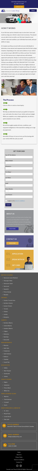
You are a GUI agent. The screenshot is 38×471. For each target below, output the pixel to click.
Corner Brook (7, 416)
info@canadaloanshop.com (19, 1)
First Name (8, 172)
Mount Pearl (7, 413)
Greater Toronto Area (9, 300)
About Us (19, 454)
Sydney (6, 376)
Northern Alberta (8, 323)
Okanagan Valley (8, 280)
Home (19, 452)
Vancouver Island (8, 283)
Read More (12, 228)
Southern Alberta (8, 328)
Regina (5, 382)
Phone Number (9, 189)
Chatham (6, 359)
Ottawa (6, 311)
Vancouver (6, 286)
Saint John (6, 348)
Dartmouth (7, 373)
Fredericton (7, 351)
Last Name (8, 177)
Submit (8, 204)
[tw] (21, 466)
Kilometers (8, 166)
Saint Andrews (7, 353)
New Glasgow (7, 370)
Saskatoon (6, 385)
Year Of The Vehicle (10, 155)
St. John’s (6, 410)
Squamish (6, 289)
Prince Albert (7, 388)
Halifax (6, 368)
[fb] (17, 466)
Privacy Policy (19, 457)
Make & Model (9, 160)
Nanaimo (6, 294)
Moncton (6, 345)
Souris (5, 405)
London (6, 314)
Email (7, 183)
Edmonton (6, 334)
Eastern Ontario (8, 306)
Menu (33, 10)
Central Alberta (8, 325)
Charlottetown (8, 399)
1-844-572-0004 (19, 3)
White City (6, 390)
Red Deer (6, 337)
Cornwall (6, 402)
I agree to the (16, 200)
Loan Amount (8, 194)
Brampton (6, 317)
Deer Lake (6, 419)
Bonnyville (6, 339)
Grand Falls (7, 362)
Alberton (6, 396)
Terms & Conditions (19, 459)
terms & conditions (20, 200)
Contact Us (19, 6)
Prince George (7, 292)
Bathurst (6, 356)
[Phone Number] (19, 191)
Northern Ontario (8, 303)
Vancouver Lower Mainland (11, 278)
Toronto (6, 308)
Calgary (6, 331)
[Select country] (7, 191)
